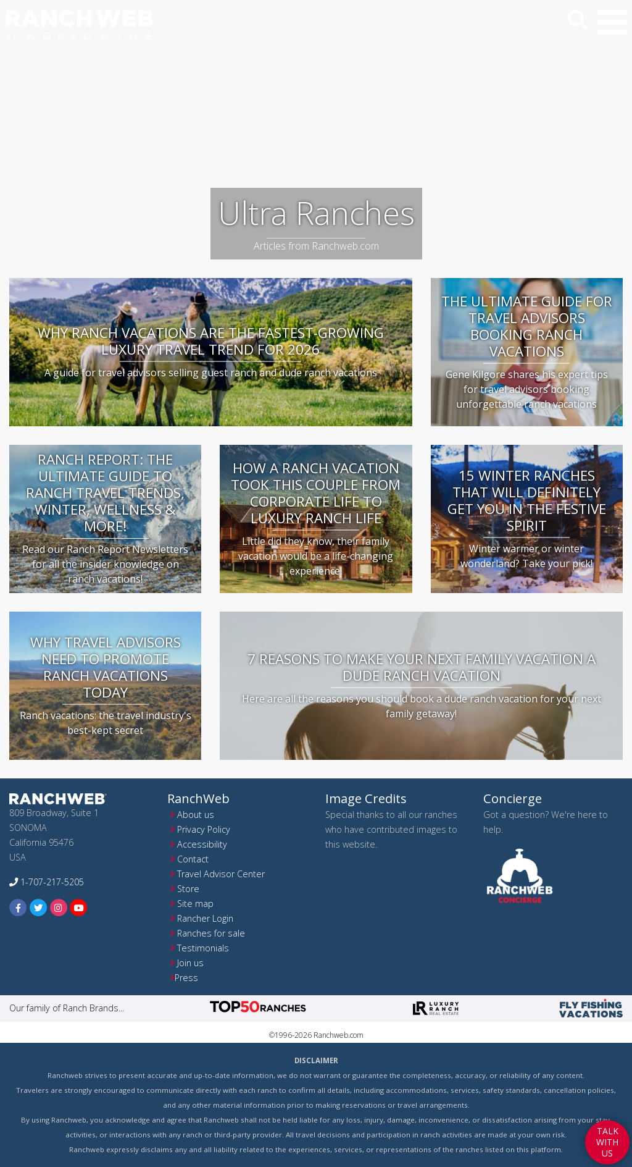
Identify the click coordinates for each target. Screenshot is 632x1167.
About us (195, 814)
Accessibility (202, 844)
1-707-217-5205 (46, 882)
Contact (193, 859)
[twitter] (39, 907)
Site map (195, 903)
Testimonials (203, 948)
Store (188, 889)
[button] (612, 22)
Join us (190, 963)
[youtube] (79, 907)
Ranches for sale (211, 933)
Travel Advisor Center (221, 874)
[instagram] (59, 907)
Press (186, 978)
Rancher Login (205, 918)
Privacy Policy (203, 829)
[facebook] (18, 907)
